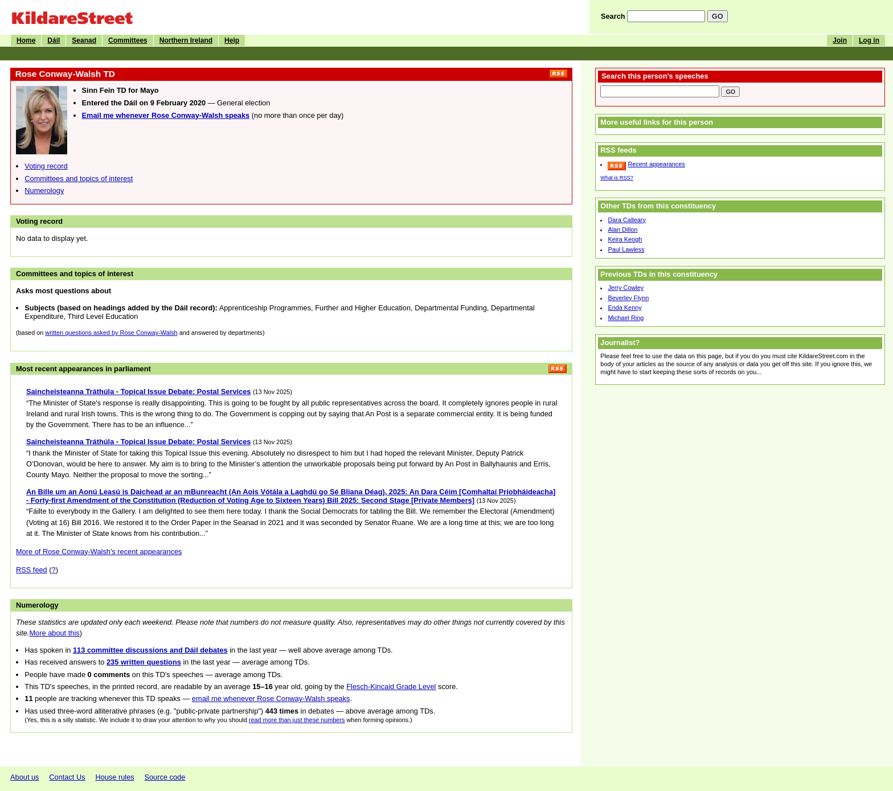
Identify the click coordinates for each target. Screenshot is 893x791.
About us (24, 777)
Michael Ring (626, 317)
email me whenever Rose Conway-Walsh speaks (271, 698)
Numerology (44, 190)
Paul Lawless (626, 249)
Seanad (84, 40)
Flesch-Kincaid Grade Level (391, 686)
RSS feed (31, 569)
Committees (128, 40)
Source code (164, 777)
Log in (869, 40)
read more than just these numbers (297, 719)
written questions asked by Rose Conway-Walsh (111, 332)
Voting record (45, 166)
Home (26, 40)
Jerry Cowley (626, 287)
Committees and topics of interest (78, 178)
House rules (114, 777)
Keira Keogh (625, 239)
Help (231, 40)
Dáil (53, 40)
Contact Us (67, 777)
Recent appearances (656, 164)
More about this (54, 633)
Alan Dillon (622, 229)
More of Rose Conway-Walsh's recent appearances (99, 551)
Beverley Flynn (628, 297)
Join (840, 40)
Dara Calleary (626, 219)
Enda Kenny (624, 307)
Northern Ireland (185, 40)
